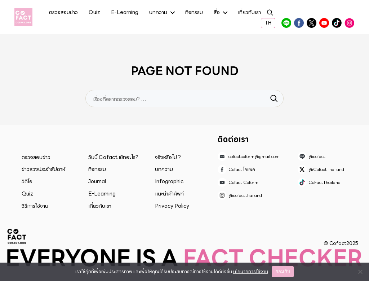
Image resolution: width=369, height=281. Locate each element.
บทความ (158, 13)
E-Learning (124, 13)
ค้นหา (270, 13)
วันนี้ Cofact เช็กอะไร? (113, 157)
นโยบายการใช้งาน (250, 271)
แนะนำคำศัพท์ (169, 193)
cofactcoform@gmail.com (254, 156)
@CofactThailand (311, 23)
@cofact (286, 23)
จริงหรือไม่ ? (168, 157)
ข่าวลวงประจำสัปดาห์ (43, 169)
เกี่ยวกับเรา (249, 13)
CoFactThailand (336, 23)
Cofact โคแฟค (298, 23)
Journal (97, 181)
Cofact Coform (324, 23)
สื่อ (217, 13)
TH (268, 23)
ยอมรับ (282, 271)
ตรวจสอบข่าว (63, 13)
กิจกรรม (194, 13)
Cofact (17, 236)
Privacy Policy (172, 206)
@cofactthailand (349, 23)
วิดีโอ (27, 181)
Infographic (169, 181)
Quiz (94, 13)
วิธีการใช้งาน (35, 206)
